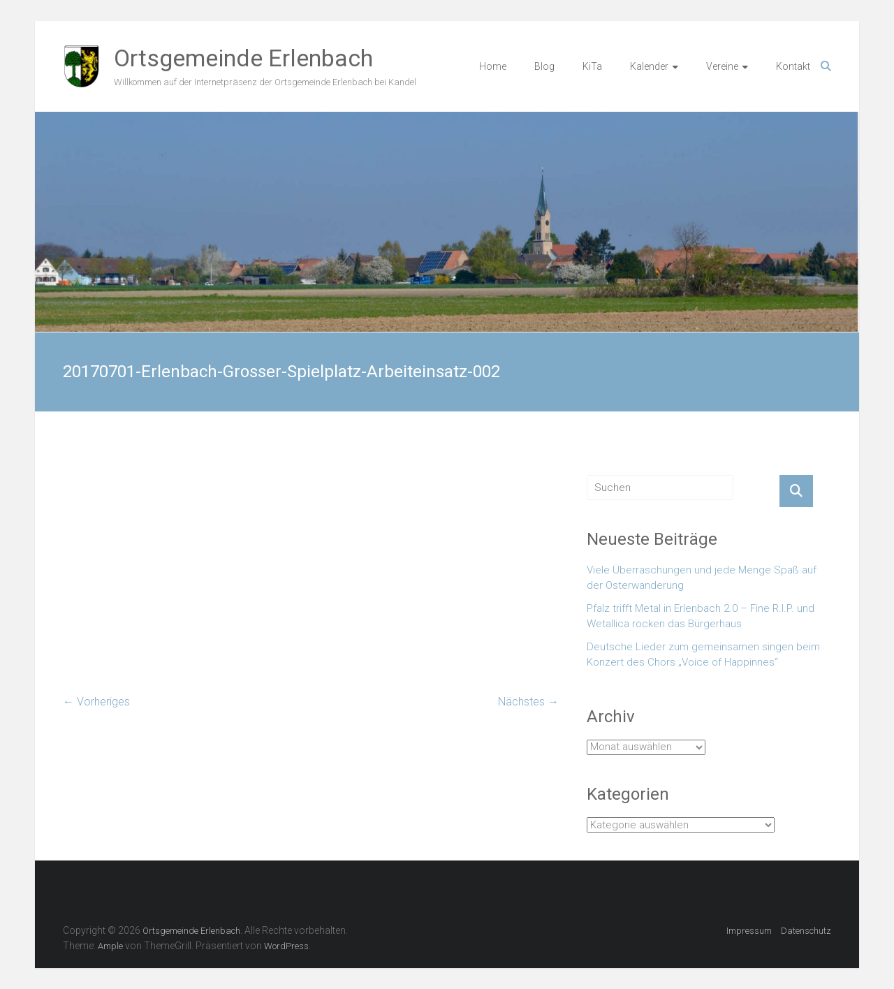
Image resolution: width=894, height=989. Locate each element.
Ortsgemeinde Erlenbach (243, 58)
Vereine (722, 66)
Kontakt (793, 66)
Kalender (649, 66)
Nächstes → (528, 701)
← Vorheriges (96, 701)
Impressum (749, 930)
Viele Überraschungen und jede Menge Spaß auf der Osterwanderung (701, 578)
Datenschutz (806, 930)
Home (492, 66)
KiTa (592, 66)
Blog (544, 66)
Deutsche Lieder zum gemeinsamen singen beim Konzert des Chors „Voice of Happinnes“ (703, 654)
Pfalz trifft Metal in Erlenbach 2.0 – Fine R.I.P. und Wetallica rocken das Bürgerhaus (700, 616)
